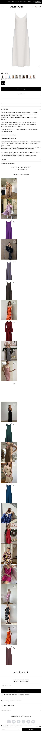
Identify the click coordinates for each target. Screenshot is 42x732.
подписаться (21, 690)
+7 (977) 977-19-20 (21, 169)
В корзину (31, 729)
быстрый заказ (21, 94)
